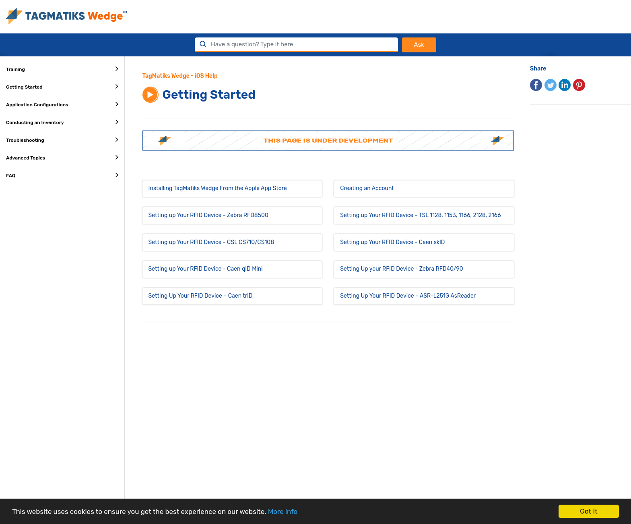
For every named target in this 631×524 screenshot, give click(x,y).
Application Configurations (62, 104)
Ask (419, 44)
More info (283, 511)
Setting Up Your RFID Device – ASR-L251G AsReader (408, 295)
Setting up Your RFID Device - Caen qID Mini (205, 268)
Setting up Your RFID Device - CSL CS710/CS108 (211, 242)
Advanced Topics (62, 157)
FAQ (62, 175)
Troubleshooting (62, 139)
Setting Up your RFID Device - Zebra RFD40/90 (401, 268)
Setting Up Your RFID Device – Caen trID (200, 295)
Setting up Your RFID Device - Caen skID (392, 242)
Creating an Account (367, 188)
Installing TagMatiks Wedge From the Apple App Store (217, 188)
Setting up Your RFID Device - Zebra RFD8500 (208, 215)
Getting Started (62, 86)
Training (62, 68)
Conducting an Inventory (62, 122)
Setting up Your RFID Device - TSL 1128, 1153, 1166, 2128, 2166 (420, 215)
